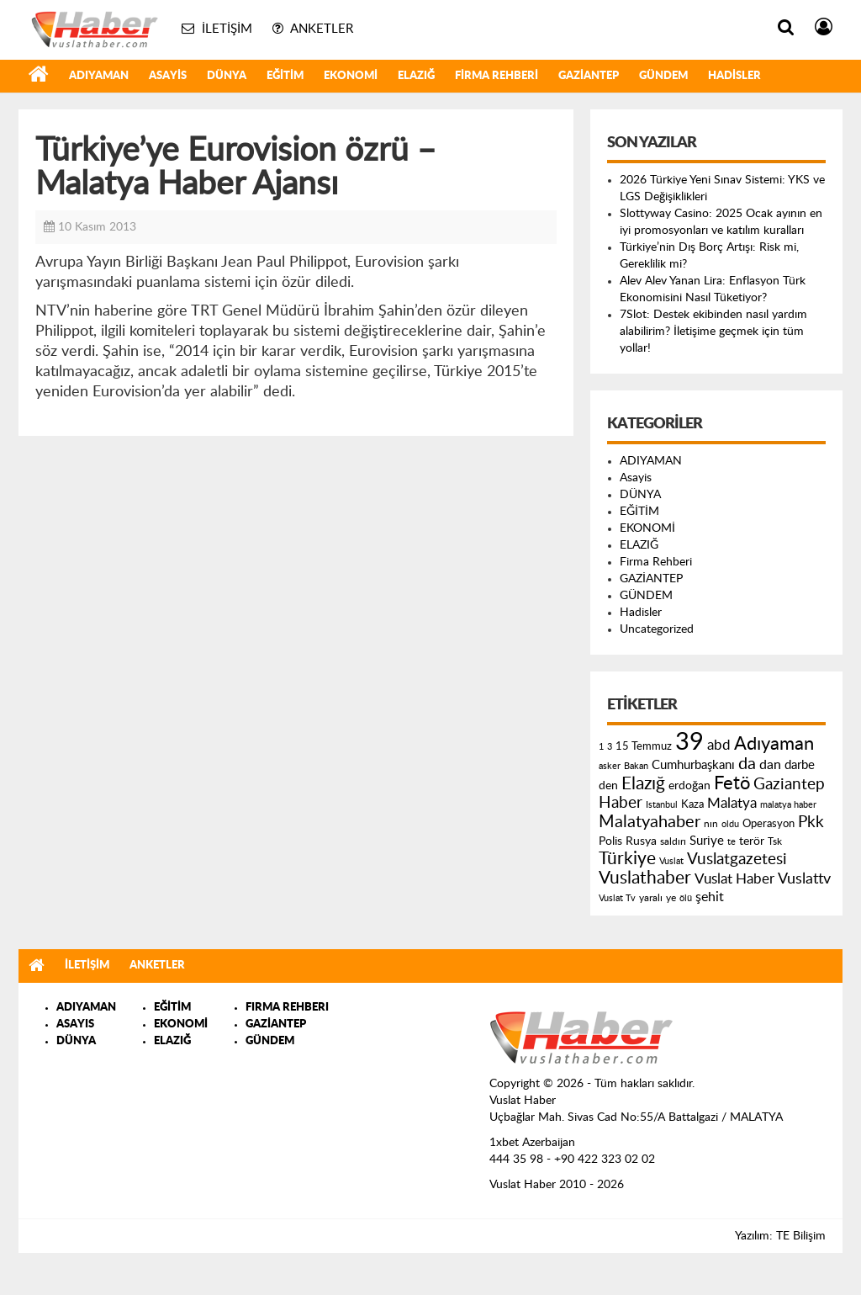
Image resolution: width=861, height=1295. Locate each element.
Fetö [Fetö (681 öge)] (732, 783)
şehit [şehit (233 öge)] (709, 897)
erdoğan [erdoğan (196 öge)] (689, 785)
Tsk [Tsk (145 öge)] (775, 841)
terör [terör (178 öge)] (751, 841)
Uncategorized (657, 629)
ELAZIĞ (416, 76)
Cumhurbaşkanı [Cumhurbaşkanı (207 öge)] (693, 765)
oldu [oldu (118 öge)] (730, 824)
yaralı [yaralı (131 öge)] (651, 898)
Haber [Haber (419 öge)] (620, 802)
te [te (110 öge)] (731, 842)
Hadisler (734, 76)
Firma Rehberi (496, 76)
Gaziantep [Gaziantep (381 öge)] (789, 785)
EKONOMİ (351, 76)
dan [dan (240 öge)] (770, 765)
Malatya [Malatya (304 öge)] (732, 803)
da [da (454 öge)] (747, 764)
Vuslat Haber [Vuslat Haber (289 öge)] (734, 879)
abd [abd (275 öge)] (719, 745)
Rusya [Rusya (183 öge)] (641, 841)
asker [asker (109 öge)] (610, 766)
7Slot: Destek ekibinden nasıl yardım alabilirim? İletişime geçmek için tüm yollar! (713, 331)
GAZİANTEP (588, 76)
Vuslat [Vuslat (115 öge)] (671, 861)
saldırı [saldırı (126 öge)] (673, 842)
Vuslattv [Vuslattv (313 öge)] (804, 879)
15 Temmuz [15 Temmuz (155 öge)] (643, 746)
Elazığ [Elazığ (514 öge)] (643, 784)
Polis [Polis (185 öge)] (610, 841)
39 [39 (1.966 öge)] (689, 742)
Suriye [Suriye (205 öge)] (706, 841)
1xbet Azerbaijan (532, 1143)
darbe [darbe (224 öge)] (799, 765)
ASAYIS (75, 1024)
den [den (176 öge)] (608, 786)
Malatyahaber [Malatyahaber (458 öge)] (649, 822)
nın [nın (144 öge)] (711, 824)
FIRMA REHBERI (287, 1007)
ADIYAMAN (99, 76)
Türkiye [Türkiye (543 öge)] (627, 859)
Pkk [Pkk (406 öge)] (811, 823)
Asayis (168, 76)
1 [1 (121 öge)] (601, 746)
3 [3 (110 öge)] (609, 746)
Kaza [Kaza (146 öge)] (692, 804)
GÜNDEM (663, 76)
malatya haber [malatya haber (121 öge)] (788, 804)
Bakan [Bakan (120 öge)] (636, 766)
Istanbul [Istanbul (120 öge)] (662, 804)
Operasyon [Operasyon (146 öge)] (768, 824)
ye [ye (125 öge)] (671, 898)
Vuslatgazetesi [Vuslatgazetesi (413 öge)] (737, 859)
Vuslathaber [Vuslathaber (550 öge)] (645, 878)
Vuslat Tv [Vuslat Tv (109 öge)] (617, 898)
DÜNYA (226, 76)
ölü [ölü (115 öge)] (685, 898)
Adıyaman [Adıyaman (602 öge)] (774, 744)
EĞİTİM (285, 76)
